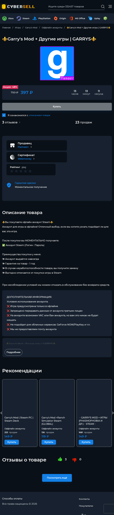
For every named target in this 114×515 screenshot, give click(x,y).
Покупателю (86, 498)
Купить (11, 431)
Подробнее (13, 341)
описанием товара (40, 116)
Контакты (84, 491)
